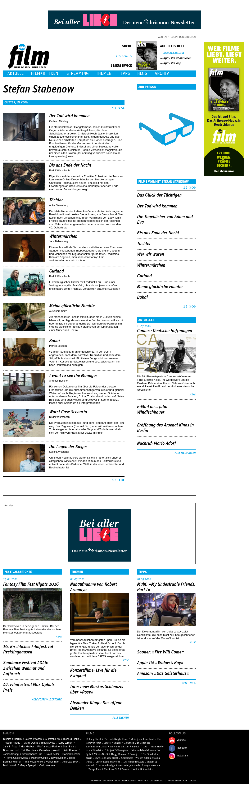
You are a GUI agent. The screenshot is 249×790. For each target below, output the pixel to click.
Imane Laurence (34, 761)
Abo (160, 37)
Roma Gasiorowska (17, 757)
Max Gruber (27, 746)
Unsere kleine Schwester (107, 761)
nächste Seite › (118, 107)
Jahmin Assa (10, 746)
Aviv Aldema (70, 750)
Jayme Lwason (33, 739)
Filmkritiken (44, 73)
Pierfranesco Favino (48, 746)
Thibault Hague (11, 742)
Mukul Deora (30, 742)
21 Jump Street (93, 739)
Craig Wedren (47, 765)
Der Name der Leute (133, 761)
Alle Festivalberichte (47, 699)
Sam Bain (68, 746)
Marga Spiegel (28, 765)
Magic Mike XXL (153, 765)
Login (174, 37)
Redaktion (113, 780)
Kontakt (143, 780)
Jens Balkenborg (58, 241)
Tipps (124, 73)
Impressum (174, 780)
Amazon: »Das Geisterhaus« (163, 673)
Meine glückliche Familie (72, 306)
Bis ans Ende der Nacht (70, 165)
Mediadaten (129, 780)
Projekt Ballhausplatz (117, 750)
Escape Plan (95, 769)
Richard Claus (71, 739)
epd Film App (172, 63)
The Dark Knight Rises (115, 739)
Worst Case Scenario (68, 412)
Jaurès (107, 742)
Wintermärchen (63, 236)
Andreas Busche (58, 380)
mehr (193, 395)
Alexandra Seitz (58, 311)
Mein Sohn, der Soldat (129, 765)
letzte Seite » (122, 107)
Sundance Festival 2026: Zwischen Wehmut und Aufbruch (25, 668)
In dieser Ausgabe (173, 53)
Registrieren (187, 37)
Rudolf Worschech (59, 170)
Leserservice (121, 65)
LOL (144, 746)
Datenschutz (158, 780)
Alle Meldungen (185, 452)
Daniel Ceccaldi (71, 754)
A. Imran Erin (52, 739)
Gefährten (129, 742)
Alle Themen (121, 717)
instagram (182, 755)
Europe (135, 746)
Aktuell (15, 73)
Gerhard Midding (58, 121)
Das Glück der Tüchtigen (159, 195)
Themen (104, 73)
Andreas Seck (70, 761)
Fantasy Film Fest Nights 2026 (31, 584)
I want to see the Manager (73, 375)
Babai (54, 341)
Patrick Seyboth (58, 345)
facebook (182, 747)
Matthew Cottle (39, 757)
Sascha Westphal (59, 451)
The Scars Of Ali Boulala (116, 769)
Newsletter (98, 780)
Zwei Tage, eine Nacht (106, 757)
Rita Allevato (48, 742)
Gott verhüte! (146, 769)
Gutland (56, 271)
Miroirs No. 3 (101, 754)
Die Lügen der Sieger (68, 447)
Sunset (117, 742)
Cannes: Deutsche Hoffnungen (164, 331)
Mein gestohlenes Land (142, 739)
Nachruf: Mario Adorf (156, 443)
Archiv (162, 73)
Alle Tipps (189, 683)
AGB (184, 780)
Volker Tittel (52, 761)
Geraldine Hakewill (49, 750)
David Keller (52, 754)
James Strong (11, 754)
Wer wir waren (150, 254)
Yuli (135, 769)
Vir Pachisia (29, 750)
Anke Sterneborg (58, 205)
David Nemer (58, 757)
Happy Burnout (118, 754)
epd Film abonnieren (177, 58)
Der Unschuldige (106, 765)
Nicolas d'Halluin (12, 739)
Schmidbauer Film (32, 754)
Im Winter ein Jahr (119, 746)
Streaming (78, 73)
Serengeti (134, 754)
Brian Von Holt (11, 750)
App (167, 37)
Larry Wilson (65, 742)
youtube (181, 740)
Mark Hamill (9, 765)
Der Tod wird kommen (69, 116)
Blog (142, 73)
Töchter (56, 200)
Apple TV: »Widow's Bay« (160, 663)
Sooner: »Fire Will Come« (160, 652)
